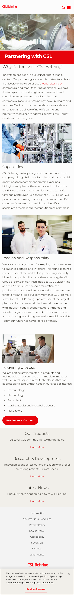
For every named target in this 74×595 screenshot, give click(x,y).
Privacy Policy (37, 524)
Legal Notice (37, 554)
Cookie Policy (37, 530)
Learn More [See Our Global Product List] (37, 447)
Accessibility (37, 536)
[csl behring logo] (37, 564)
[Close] (68, 575)
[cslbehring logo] (9, 7)
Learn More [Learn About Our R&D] (37, 476)
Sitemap (37, 548)
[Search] (63, 7)
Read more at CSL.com (20, 420)
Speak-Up (37, 542)
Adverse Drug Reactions (37, 518)
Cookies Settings (35, 590)
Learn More (37, 501)
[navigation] (69, 7)
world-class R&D (52, 83)
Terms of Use (37, 513)
